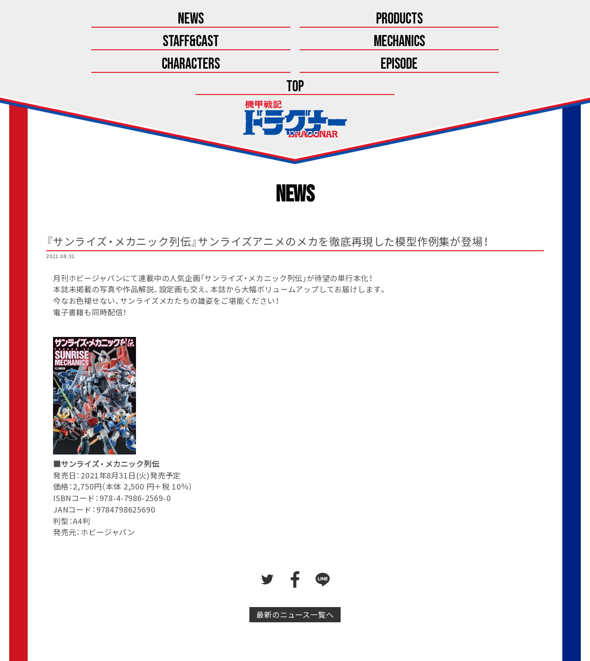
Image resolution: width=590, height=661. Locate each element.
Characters (372, 20)
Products (141, 20)
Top (526, 20)
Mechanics (295, 20)
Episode (449, 20)
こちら (318, 632)
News (64, 20)
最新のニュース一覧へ (294, 549)
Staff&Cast (218, 20)
